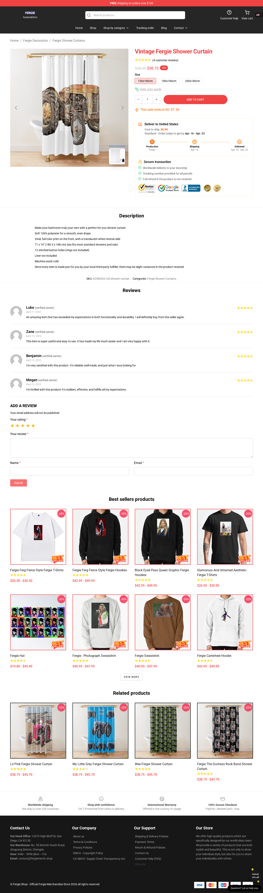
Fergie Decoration (35, 40)
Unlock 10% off (255, 875)
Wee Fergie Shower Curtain (154, 764)
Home (14, 40)
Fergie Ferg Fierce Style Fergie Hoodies (99, 570)
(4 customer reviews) (165, 60)
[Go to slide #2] (79, 176)
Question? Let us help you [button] (244, 888)
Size (137, 74)
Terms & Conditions (85, 842)
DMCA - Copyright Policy (88, 853)
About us (78, 836)
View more (131, 677)
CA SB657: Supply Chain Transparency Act (99, 858)
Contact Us (142, 853)
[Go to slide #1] (58, 176)
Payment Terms (144, 842)
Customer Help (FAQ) (148, 858)
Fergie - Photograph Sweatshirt (94, 656)
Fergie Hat (17, 656)
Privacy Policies (82, 847)
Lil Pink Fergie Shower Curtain (31, 764)
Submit (18, 482)
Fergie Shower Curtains (69, 40)
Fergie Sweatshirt (147, 656)
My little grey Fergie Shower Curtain (98, 764)
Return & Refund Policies (150, 847)
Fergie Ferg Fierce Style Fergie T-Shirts (37, 570)
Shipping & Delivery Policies (151, 836)
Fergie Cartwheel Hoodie (214, 656)
